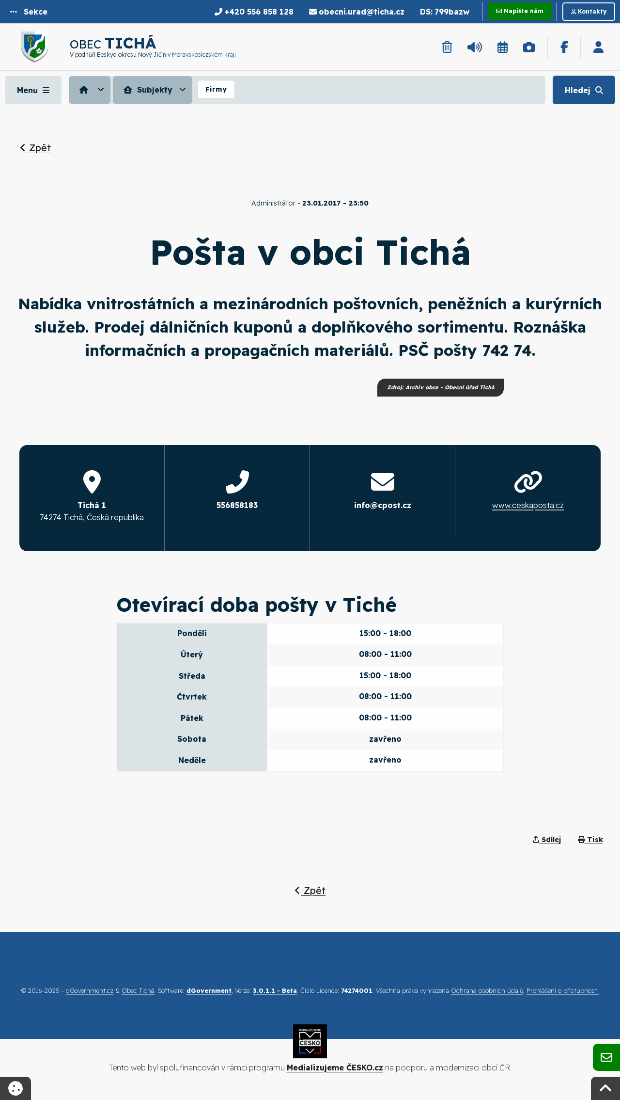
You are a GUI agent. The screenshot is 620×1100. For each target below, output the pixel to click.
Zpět (35, 148)
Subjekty (146, 90)
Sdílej (547, 839)
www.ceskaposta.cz (528, 505)
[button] (29, 11)
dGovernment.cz (89, 990)
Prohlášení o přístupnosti (563, 990)
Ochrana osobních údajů (487, 990)
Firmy (216, 89)
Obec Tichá (138, 990)
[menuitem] (91, 89)
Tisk (590, 839)
